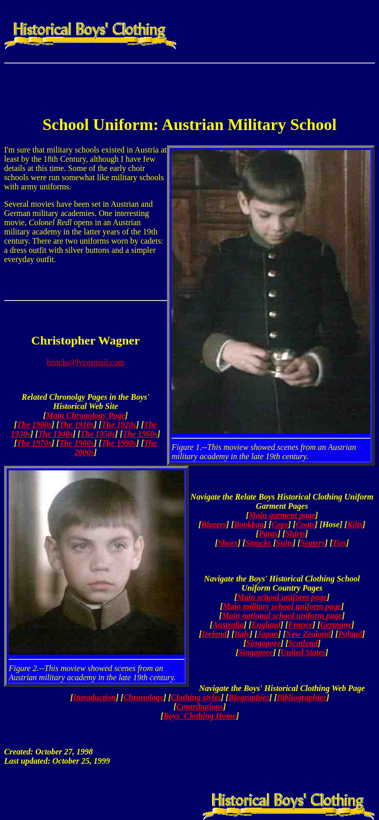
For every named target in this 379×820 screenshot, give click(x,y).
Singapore (263, 643)
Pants (268, 533)
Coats (305, 524)
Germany (335, 624)
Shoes (228, 542)
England (266, 624)
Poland (350, 634)
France (300, 624)
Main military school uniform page (282, 606)
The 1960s (139, 433)
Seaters (312, 542)
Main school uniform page (282, 597)
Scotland (303, 643)
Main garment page (282, 515)
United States (303, 652)
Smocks (258, 542)
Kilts (355, 524)
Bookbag (249, 524)
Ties (339, 542)
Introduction (94, 697)
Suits (284, 542)
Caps (279, 524)
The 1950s (97, 433)
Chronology (143, 697)
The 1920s (118, 424)
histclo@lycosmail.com (85, 362)
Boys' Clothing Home (199, 715)
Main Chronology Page (85, 415)
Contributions (199, 706)
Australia (228, 624)
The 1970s (34, 443)
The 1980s (76, 443)
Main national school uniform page (282, 615)
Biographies (248, 697)
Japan (267, 634)
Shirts (295, 533)
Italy (241, 634)
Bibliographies (301, 697)
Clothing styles (196, 697)
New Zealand (308, 634)
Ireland (214, 634)
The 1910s (76, 424)
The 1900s (34, 424)
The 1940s (55, 433)
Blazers (213, 524)
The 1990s (118, 443)
